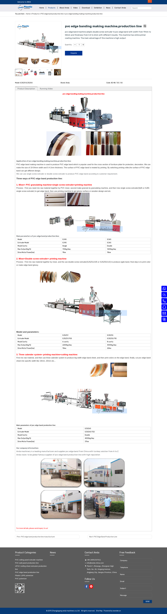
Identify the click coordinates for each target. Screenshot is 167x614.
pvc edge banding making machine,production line (84, 14)
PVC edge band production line (52, 14)
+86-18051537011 (94, 560)
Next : (103, 537)
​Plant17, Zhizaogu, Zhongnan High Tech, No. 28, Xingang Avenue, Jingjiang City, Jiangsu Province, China (102, 569)
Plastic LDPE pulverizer (24, 575)
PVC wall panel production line (27, 563)
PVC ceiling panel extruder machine (29, 560)
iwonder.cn (117, 611)
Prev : (36, 537)
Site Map (99, 611)
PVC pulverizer (21, 579)
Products (35, 14)
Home (28, 14)
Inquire (74, 53)
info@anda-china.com (95, 563)
